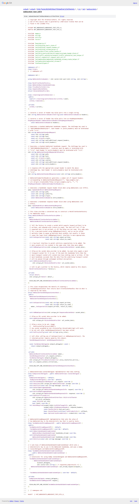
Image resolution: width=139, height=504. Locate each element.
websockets (91, 9)
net (83, 9)
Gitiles (11, 501)
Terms (22, 501)
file (61, 16)
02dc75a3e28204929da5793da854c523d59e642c (56, 9)
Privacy (16, 501)
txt (131, 501)
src (79, 9)
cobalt (25, 9)
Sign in (135, 3)
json (135, 501)
